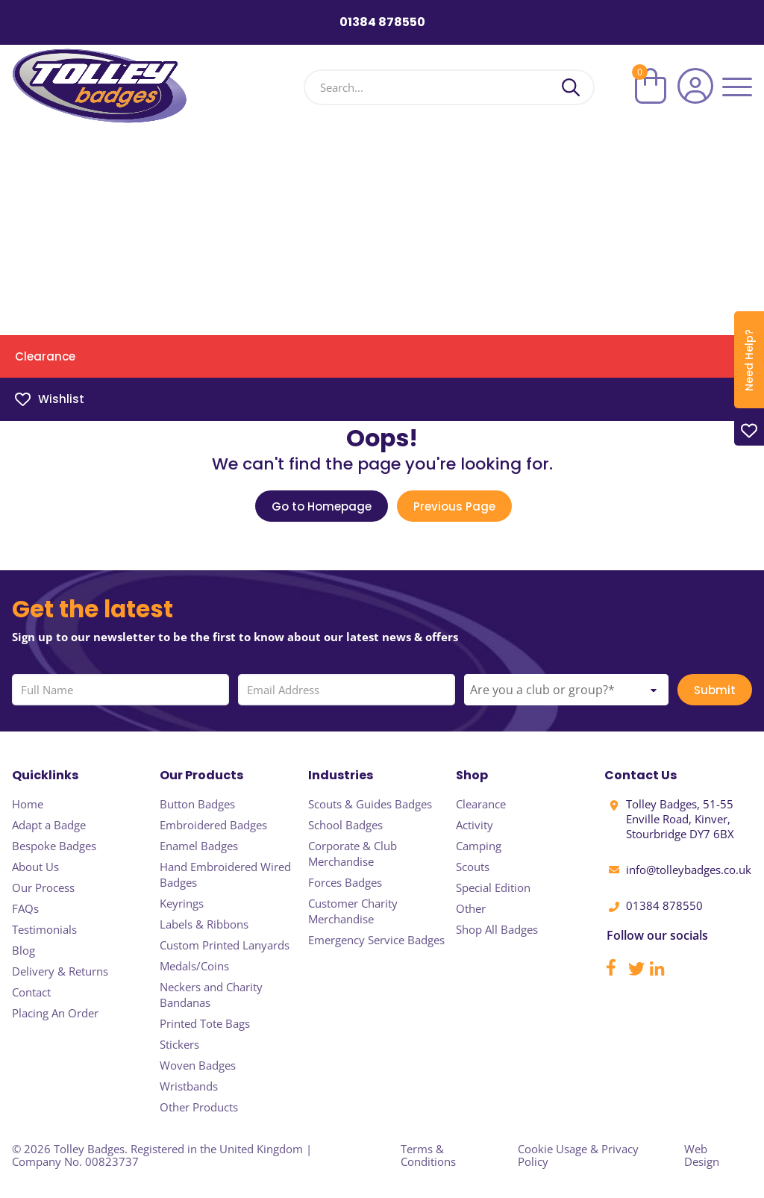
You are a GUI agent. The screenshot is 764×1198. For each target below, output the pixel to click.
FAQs (25, 908)
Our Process (43, 887)
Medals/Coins (194, 965)
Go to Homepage (322, 506)
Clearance (45, 356)
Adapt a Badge (49, 824)
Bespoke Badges (54, 845)
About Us (35, 866)
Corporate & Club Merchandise (352, 853)
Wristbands (189, 1086)
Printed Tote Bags (205, 1023)
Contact (31, 992)
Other (471, 908)
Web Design (701, 1155)
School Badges (345, 824)
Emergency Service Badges (376, 939)
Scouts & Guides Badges (370, 803)
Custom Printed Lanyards (224, 945)
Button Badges (197, 803)
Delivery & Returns (60, 971)
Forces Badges (345, 882)
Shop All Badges (497, 929)
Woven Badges (198, 1065)
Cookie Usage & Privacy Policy (578, 1155)
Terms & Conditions (428, 1155)
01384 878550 (382, 22)
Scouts (472, 866)
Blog (23, 950)
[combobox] (566, 689)
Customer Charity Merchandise (353, 911)
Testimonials (44, 929)
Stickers (179, 1044)
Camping (478, 845)
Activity (474, 824)
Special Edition (493, 887)
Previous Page (454, 506)
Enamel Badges (199, 845)
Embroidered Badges (213, 824)
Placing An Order (55, 1012)
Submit (715, 690)
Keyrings (182, 903)
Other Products (199, 1106)
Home (27, 803)
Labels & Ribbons (204, 924)
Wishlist (49, 399)
